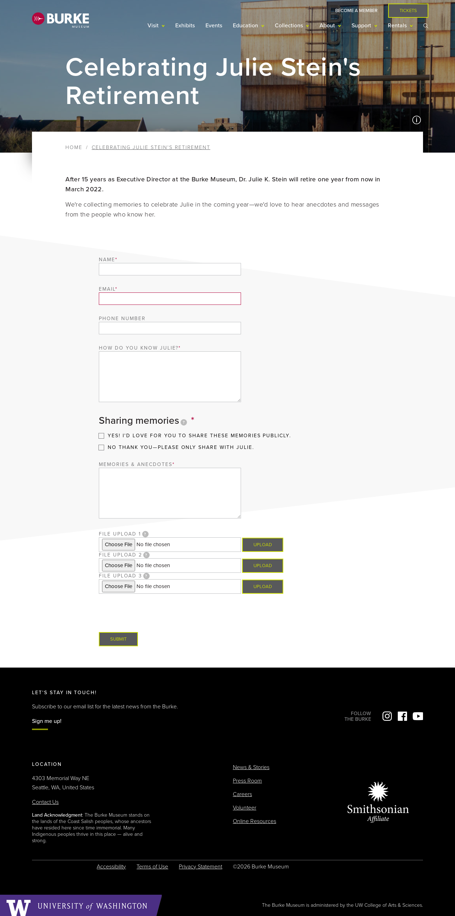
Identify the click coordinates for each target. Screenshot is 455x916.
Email (107, 289)
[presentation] (153, 607)
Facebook (402, 716)
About (328, 25)
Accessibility (111, 866)
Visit (154, 25)
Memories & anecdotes (135, 464)
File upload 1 (124, 534)
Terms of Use (152, 866)
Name (107, 260)
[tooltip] (184, 422)
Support (362, 25)
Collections (289, 25)
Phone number (122, 319)
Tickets (408, 10)
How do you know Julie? (138, 348)
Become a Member (356, 10)
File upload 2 (124, 555)
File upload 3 (124, 576)
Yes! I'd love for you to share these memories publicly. (199, 436)
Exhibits (185, 25)
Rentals (398, 25)
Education (246, 25)
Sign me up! (46, 721)
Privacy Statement (200, 866)
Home (73, 147)
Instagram (387, 716)
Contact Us (45, 802)
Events (213, 25)
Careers (242, 794)
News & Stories (251, 767)
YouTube (417, 716)
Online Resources (254, 821)
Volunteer (244, 807)
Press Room (247, 780)
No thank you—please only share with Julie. (181, 447)
